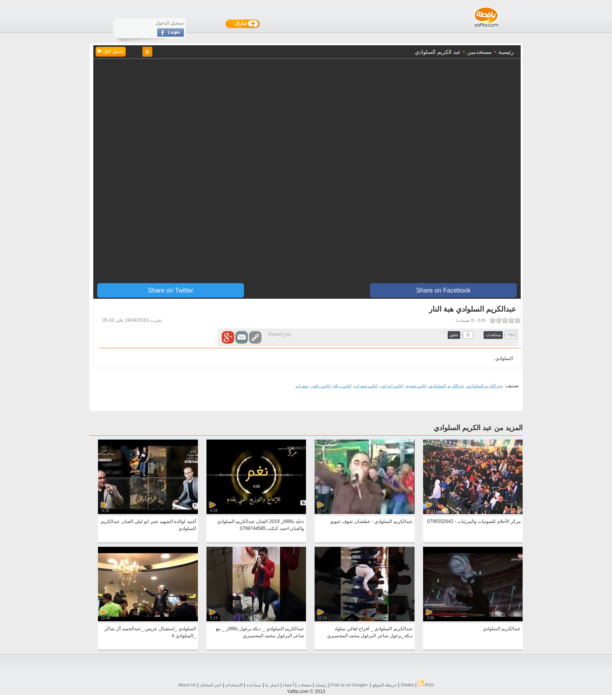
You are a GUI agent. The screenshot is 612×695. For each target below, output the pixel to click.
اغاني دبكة (342, 385)
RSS (426, 685)
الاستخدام (234, 685)
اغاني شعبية (416, 385)
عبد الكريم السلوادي (485, 385)
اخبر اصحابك (211, 685)
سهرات (301, 385)
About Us (187, 685)
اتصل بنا (272, 685)
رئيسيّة (321, 685)
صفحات (304, 685)
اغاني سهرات (365, 385)
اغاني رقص (321, 385)
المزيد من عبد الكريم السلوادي (478, 428)
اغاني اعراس (391, 385)
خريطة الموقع (384, 685)
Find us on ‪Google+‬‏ (349, 685)
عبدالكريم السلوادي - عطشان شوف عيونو (372, 521)
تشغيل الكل (110, 51)
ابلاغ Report (279, 334)
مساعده (253, 685)
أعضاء (288, 685)
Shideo (407, 685)
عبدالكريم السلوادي (446, 385)
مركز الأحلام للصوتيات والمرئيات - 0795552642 (474, 521)
